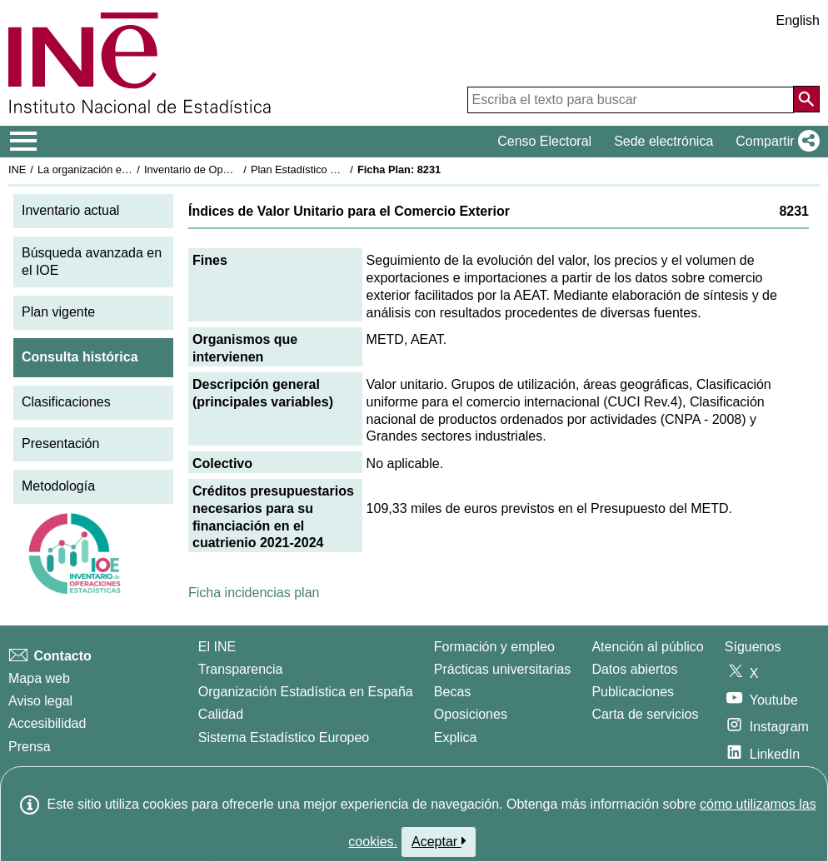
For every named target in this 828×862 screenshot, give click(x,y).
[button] (774, 142)
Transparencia (240, 669)
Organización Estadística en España (305, 692)
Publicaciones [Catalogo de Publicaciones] (632, 692)
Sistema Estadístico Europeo (283, 737)
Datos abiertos (634, 669)
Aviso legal (40, 701)
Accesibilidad (47, 723)
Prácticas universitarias (502, 669)
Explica (455, 737)
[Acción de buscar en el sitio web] (806, 99)
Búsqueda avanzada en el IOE (92, 261)
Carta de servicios (644, 714)
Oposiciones (470, 714)
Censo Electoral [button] (544, 141)
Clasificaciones (66, 402)
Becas (452, 692)
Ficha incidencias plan (253, 592)
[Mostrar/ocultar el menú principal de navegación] (23, 142)
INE (17, 169)
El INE (217, 647)
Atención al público (647, 647)
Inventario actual (70, 210)
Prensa (29, 747)
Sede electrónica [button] (663, 141)
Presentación (60, 443)
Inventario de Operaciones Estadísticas (237, 169)
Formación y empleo (494, 647)
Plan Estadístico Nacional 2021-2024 (338, 169)
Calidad (220, 714)
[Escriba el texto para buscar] (630, 100)
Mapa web (39, 678)
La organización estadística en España (129, 169)
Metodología (58, 486)
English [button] (798, 20)
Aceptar (439, 841)
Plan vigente (58, 312)
